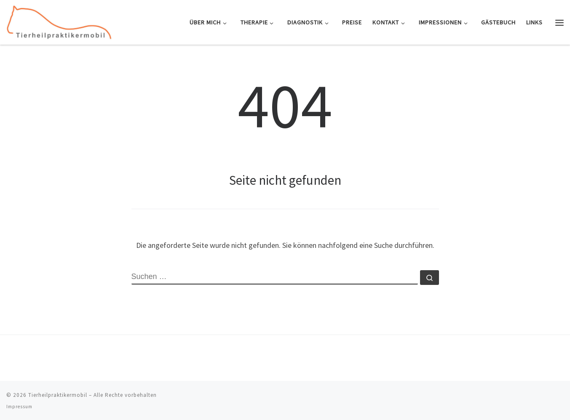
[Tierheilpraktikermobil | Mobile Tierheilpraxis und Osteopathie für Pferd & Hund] (59, 20)
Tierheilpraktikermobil (57, 395)
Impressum (19, 406)
